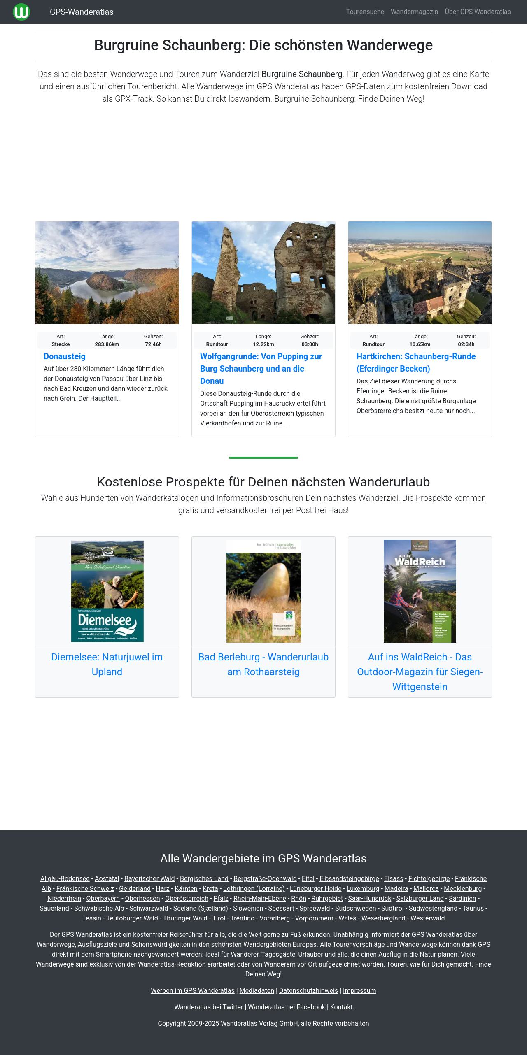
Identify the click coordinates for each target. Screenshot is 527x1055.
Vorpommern (314, 918)
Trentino (242, 918)
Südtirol (392, 908)
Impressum (359, 991)
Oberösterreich (186, 898)
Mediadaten (257, 991)
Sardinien (462, 898)
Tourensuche (365, 12)
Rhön (298, 898)
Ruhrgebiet (327, 898)
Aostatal (107, 879)
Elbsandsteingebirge (349, 879)
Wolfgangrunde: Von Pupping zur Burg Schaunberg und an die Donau (261, 368)
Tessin (91, 918)
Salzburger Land (420, 898)
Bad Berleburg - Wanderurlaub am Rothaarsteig (263, 664)
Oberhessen (142, 898)
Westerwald (427, 918)
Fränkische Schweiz (85, 888)
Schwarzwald (148, 908)
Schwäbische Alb (99, 908)
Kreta (210, 888)
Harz (162, 888)
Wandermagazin (414, 12)
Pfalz (220, 898)
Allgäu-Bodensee (65, 879)
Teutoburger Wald (132, 918)
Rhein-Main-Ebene (259, 898)
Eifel (308, 879)
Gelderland (135, 888)
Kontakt (341, 1007)
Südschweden (355, 908)
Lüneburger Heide (316, 888)
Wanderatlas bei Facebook (286, 1007)
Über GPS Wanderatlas (478, 12)
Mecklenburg (463, 888)
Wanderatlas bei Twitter (208, 1007)
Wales (347, 918)
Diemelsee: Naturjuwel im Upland (107, 664)
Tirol (219, 918)
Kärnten (186, 888)
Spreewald (314, 908)
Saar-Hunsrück (370, 898)
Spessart (281, 908)
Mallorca (426, 888)
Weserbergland (383, 918)
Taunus (473, 908)
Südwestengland (433, 908)
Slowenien (248, 908)
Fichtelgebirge (429, 879)
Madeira (396, 888)
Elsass (393, 879)
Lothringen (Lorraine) (253, 888)
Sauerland (54, 908)
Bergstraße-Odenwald (264, 879)
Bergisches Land (204, 879)
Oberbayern (103, 898)
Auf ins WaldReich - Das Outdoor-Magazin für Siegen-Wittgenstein (420, 671)
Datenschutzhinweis (308, 991)
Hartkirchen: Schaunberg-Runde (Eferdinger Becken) (416, 362)
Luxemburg (363, 888)
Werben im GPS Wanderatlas (192, 991)
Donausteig (65, 356)
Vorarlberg (274, 918)
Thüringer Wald (185, 918)
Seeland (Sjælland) (200, 908)
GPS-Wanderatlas (82, 12)
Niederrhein (64, 898)
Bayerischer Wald (149, 879)
